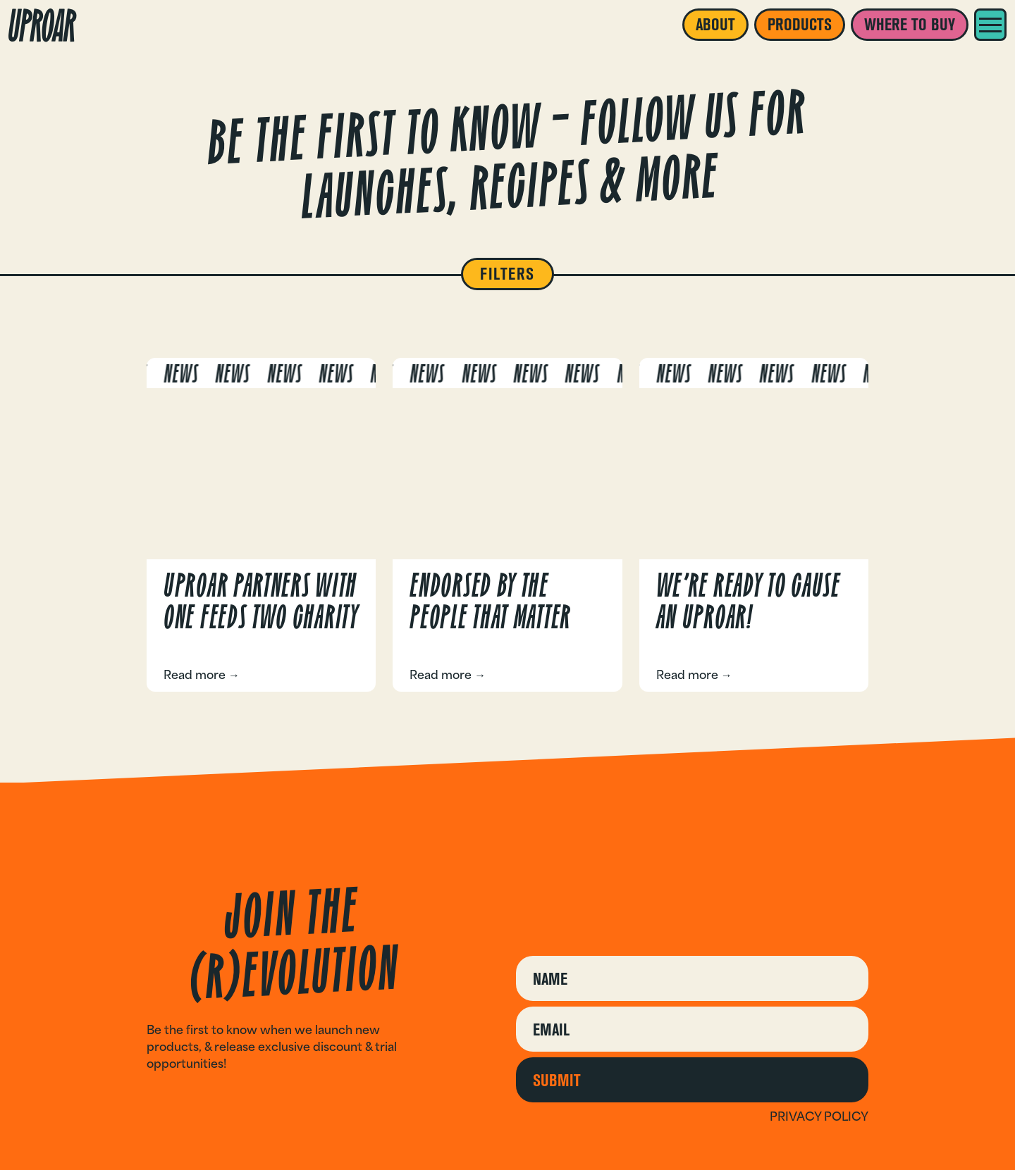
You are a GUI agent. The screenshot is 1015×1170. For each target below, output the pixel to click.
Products (800, 24)
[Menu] (990, 24)
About (715, 24)
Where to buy (909, 24)
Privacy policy (819, 1116)
